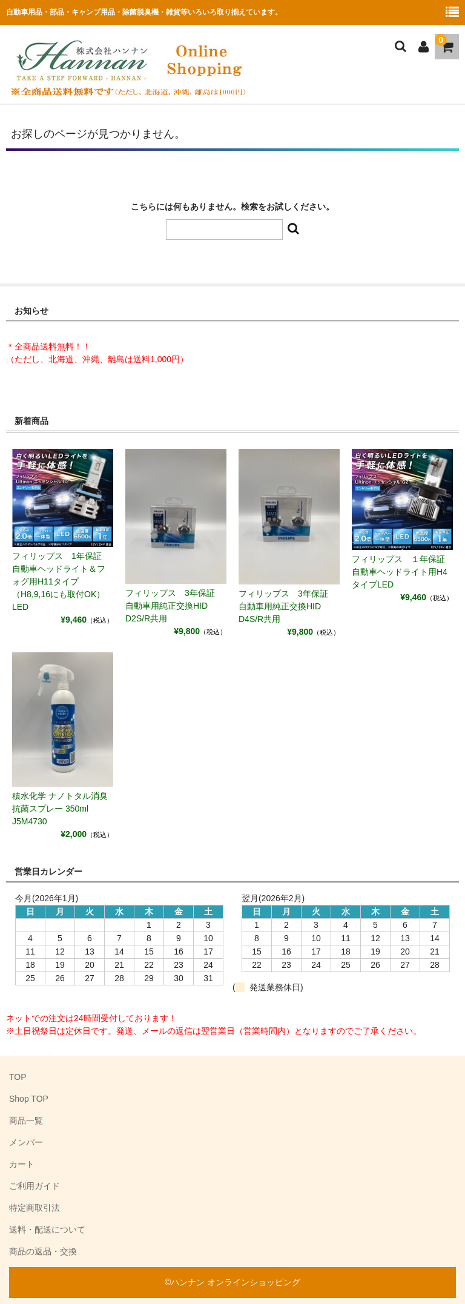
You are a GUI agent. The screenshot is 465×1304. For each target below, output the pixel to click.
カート (22, 1164)
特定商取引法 (34, 1208)
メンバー (26, 1142)
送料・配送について (47, 1229)
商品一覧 (26, 1120)
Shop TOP (28, 1099)
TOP (18, 1077)
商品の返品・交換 (43, 1251)
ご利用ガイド (34, 1186)
